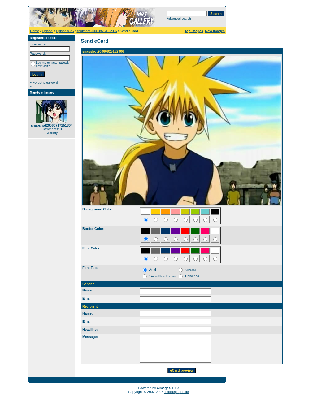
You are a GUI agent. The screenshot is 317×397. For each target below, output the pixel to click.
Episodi (47, 31)
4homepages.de (176, 392)
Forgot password (45, 82)
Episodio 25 (65, 31)
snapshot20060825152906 (96, 31)
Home (34, 31)
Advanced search (179, 18)
